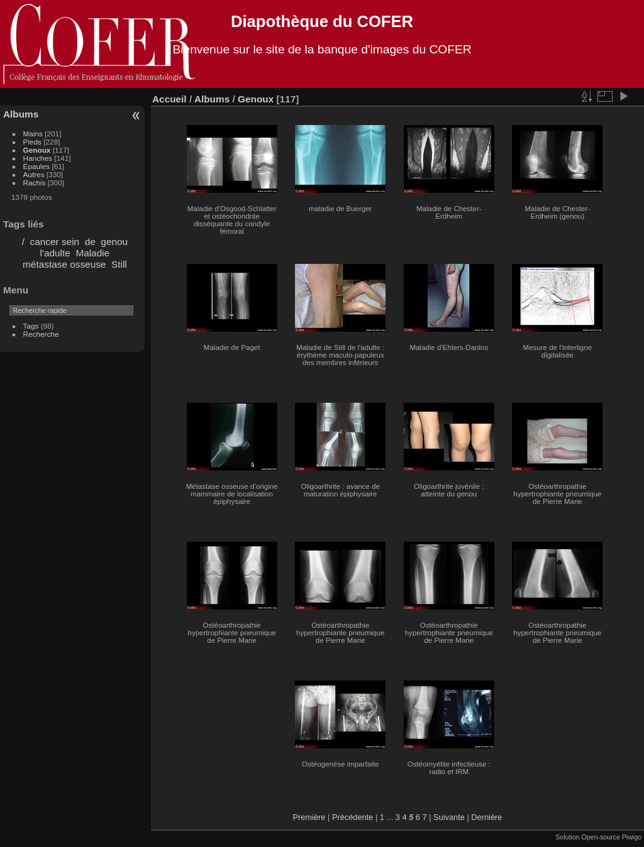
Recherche (41, 334)
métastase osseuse (64, 264)
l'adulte (55, 253)
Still (119, 264)
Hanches (37, 158)
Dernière (486, 817)
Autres (34, 174)
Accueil (169, 99)
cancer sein (55, 241)
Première (309, 817)
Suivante (449, 817)
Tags (31, 326)
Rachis (34, 182)
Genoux (37, 150)
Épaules (36, 166)
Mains (33, 133)
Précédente (352, 817)
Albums (20, 114)
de (90, 241)
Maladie (92, 253)
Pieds (32, 142)
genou (114, 241)
